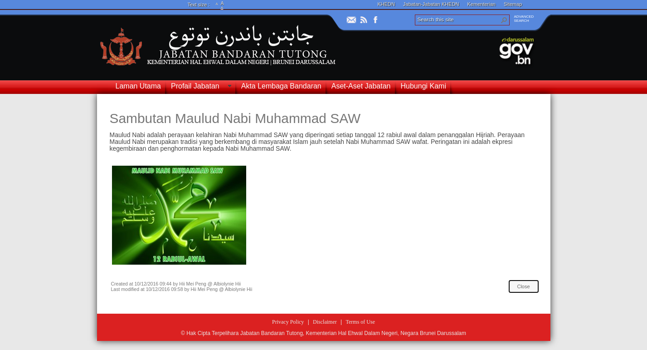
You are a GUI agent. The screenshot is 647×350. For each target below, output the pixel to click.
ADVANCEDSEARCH (524, 19)
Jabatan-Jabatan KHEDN (431, 4)
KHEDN (386, 4)
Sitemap (513, 4)
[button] (504, 20)
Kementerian (481, 4)
